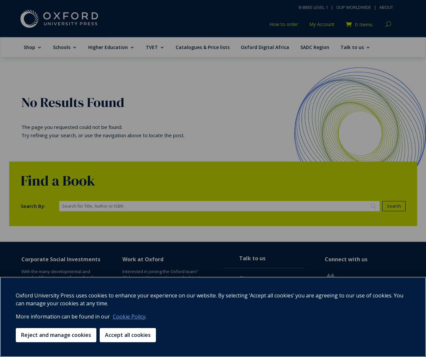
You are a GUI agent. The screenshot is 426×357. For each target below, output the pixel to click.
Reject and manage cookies (56, 335)
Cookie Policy (129, 316)
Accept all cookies (128, 335)
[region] (213, 317)
